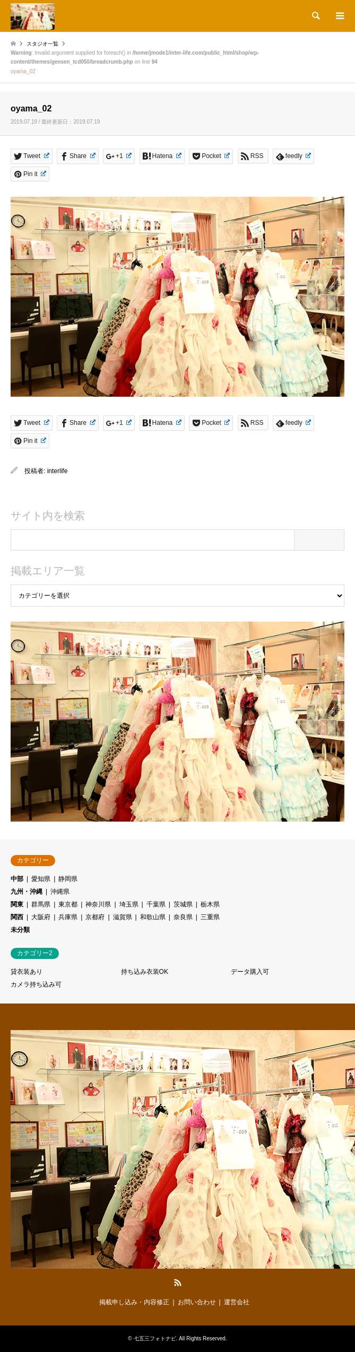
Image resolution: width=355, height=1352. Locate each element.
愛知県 (40, 879)
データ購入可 (250, 971)
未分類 (20, 930)
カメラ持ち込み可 (36, 984)
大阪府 (40, 917)
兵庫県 (67, 917)
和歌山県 (153, 917)
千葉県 (156, 904)
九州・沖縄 (26, 891)
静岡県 (67, 879)
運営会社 (236, 1302)
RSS (177, 1282)
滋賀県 (122, 917)
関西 (17, 917)
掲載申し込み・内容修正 (134, 1302)
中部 (17, 879)
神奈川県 (98, 904)
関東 (17, 904)
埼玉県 (128, 904)
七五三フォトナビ (155, 1338)
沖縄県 (60, 891)
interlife (57, 471)
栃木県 (210, 904)
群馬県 (40, 904)
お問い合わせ (197, 1302)
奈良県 (183, 917)
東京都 (67, 904)
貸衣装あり (26, 971)
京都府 (95, 917)
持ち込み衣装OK (144, 971)
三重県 (210, 917)
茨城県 (183, 904)
